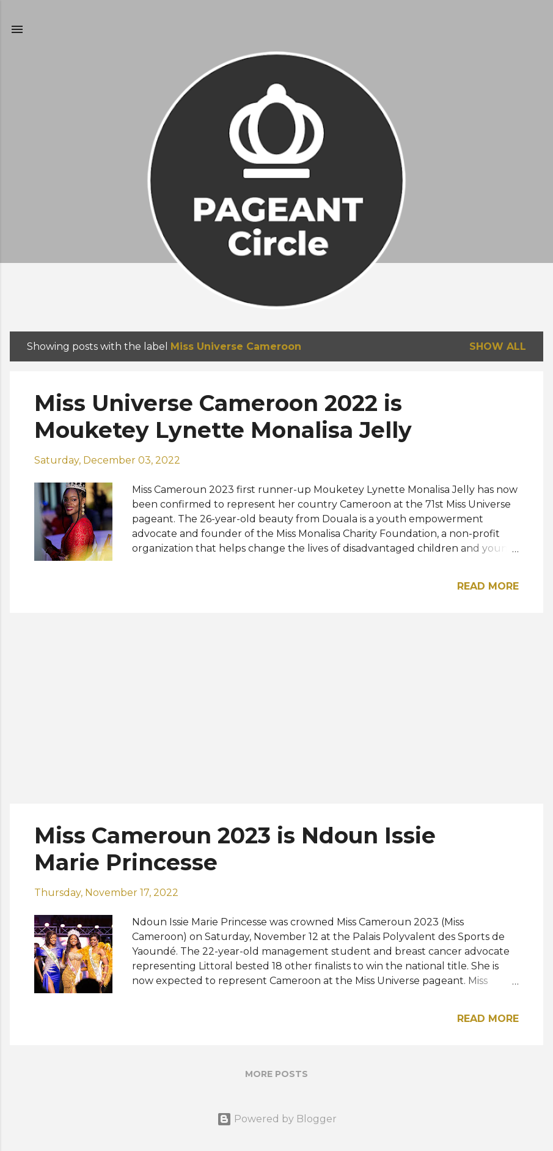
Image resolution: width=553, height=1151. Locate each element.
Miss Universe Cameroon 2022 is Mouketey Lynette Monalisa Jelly (223, 416)
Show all (497, 346)
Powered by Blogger (277, 1119)
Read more (488, 586)
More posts (276, 1073)
